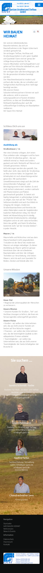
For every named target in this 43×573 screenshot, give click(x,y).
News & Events (9, 531)
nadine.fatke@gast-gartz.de (21, 465)
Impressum (8, 542)
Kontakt (6, 544)
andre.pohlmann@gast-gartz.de (21, 430)
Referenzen (8, 529)
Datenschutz (8, 539)
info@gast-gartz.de (21, 398)
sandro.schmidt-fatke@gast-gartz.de (21, 395)
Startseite (7, 523)
